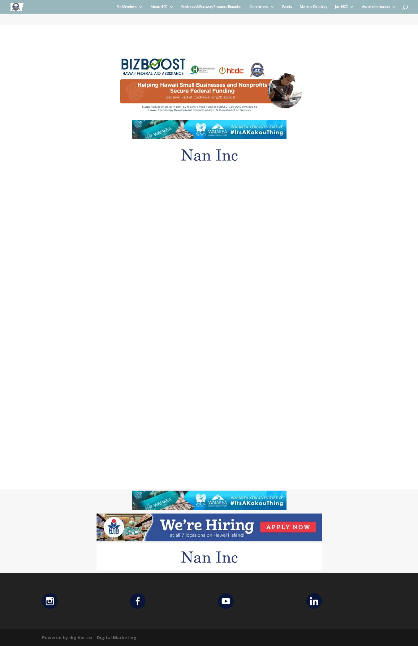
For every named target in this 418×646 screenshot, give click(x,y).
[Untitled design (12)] (209, 167)
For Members (126, 7)
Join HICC (341, 7)
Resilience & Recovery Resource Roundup (211, 7)
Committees (258, 7)
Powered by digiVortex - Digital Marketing (89, 637)
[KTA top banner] (209, 540)
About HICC (159, 7)
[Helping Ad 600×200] (209, 114)
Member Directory (313, 7)
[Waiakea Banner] (209, 137)
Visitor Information (376, 7)
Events (287, 7)
